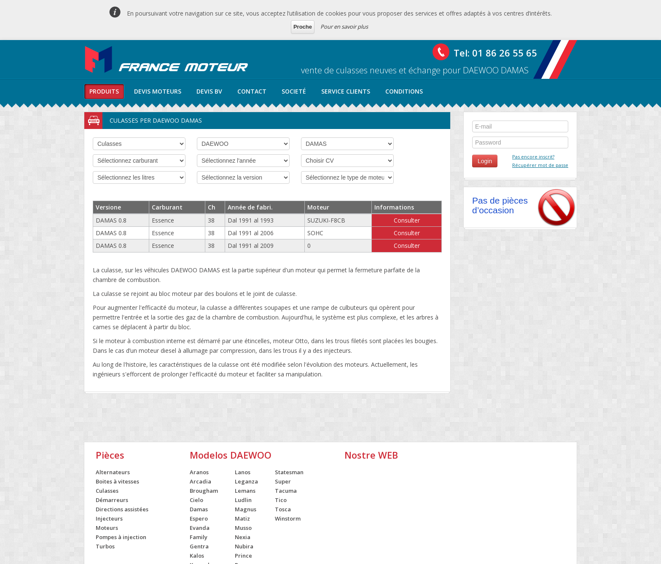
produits (104, 91)
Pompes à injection (121, 537)
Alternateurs (113, 472)
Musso (243, 528)
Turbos (105, 546)
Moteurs (107, 528)
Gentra (199, 546)
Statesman (289, 472)
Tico (281, 500)
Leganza (246, 481)
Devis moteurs (157, 91)
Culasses (107, 490)
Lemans (245, 490)
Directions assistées (122, 509)
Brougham (204, 490)
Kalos (197, 555)
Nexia (242, 537)
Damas (199, 509)
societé (294, 91)
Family (198, 537)
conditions (404, 91)
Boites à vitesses (117, 481)
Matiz (242, 518)
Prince (243, 555)
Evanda (200, 528)
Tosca (283, 509)
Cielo (196, 500)
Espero (199, 518)
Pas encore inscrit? (533, 156)
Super (283, 481)
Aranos (199, 472)
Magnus (245, 509)
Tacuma (286, 490)
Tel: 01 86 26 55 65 (495, 52)
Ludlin (243, 500)
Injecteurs (109, 518)
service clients (345, 91)
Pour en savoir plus (344, 26)
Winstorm (288, 518)
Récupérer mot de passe (540, 165)
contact (251, 91)
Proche (302, 27)
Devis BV (209, 91)
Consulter (407, 220)
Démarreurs (112, 500)
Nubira (244, 546)
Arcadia (200, 481)
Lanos (242, 472)
